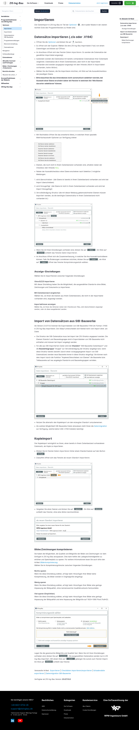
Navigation (6, 50)
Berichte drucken (9, 71)
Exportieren (8, 32)
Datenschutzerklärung (49, 710)
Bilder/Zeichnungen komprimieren (128, 41)
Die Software (68, 706)
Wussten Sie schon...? (10, 75)
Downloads (67, 710)
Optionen (6, 25)
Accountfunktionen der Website (8, 79)
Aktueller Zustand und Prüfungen (9, 62)
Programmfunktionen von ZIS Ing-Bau (9, 20)
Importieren (8, 28)
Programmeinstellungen (12, 40)
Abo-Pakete (86, 706)
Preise (66, 714)
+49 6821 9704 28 (19, 705)
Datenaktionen (9, 47)
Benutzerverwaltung (11, 44)
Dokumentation (69, 718)
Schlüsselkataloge (8, 54)
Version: (37, 11)
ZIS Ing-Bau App (6, 87)
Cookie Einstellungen (89, 710)
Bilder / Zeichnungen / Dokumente (10, 67)
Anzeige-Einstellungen (129, 28)
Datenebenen (7, 57)
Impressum (45, 714)
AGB (43, 706)
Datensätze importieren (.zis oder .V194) (128, 24)
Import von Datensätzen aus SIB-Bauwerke (128, 33)
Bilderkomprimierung (49, 562)
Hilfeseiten (5, 83)
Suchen (104, 11)
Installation (5, 16)
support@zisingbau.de (22, 709)
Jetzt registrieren (102, 3)
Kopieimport (124, 37)
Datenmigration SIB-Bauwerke (9, 36)
